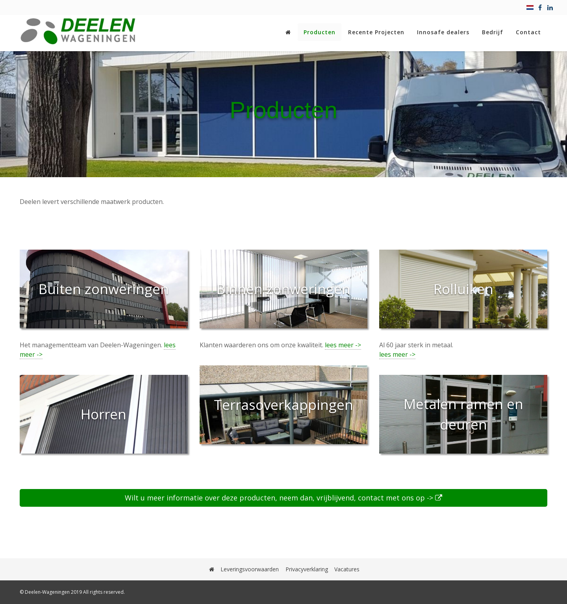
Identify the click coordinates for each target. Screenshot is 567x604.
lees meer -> (343, 345)
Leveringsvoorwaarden (250, 569)
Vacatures (346, 569)
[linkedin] (550, 7)
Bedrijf (492, 32)
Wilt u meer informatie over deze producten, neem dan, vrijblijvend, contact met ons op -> (283, 497)
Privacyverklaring (306, 569)
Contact (528, 32)
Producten (319, 32)
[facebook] (540, 7)
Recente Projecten (376, 32)
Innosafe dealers (443, 32)
